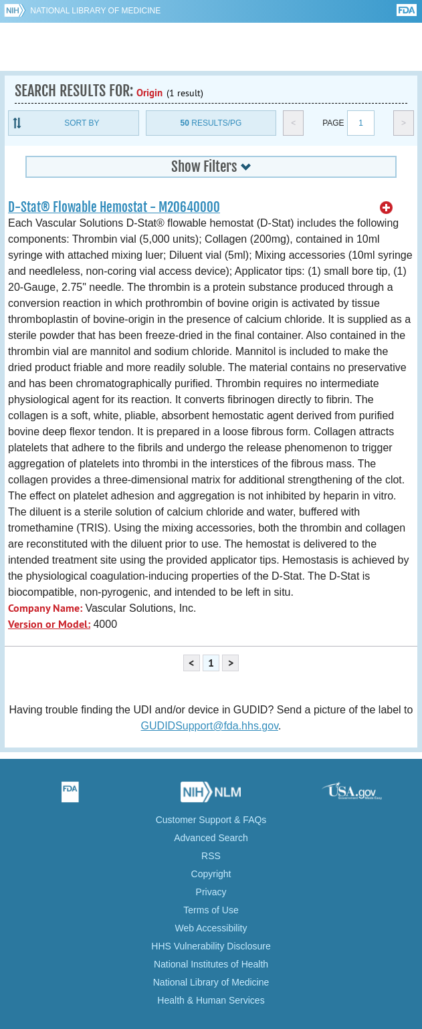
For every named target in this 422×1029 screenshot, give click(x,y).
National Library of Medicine (95, 10)
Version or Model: (49, 624)
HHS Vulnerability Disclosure (210, 946)
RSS (211, 855)
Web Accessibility (211, 928)
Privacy (211, 892)
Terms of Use (210, 910)
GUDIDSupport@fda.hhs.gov (209, 725)
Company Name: (45, 608)
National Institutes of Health (211, 964)
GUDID (211, 47)
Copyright (211, 874)
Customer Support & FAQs (211, 819)
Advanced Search (211, 837)
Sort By (81, 123)
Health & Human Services (210, 1000)
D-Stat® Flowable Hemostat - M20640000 (114, 207)
